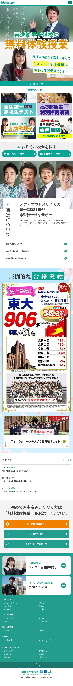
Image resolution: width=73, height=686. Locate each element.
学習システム (43, 606)
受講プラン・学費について (36, 544)
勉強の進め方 (43, 603)
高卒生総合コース (44, 651)
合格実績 (7, 640)
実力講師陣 (7, 609)
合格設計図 (7, 606)
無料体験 (42, 654)
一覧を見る (66, 460)
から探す (19, 154)
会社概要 (24, 674)
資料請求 (7, 657)
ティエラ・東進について (12, 603)
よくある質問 (43, 621)
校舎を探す (42, 618)
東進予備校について (36, 244)
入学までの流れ (9, 618)
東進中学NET (8, 654)
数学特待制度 (8, 651)
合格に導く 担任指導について (36, 258)
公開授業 (42, 631)
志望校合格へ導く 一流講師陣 (36, 251)
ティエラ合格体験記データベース (44, 641)
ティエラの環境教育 (45, 674)
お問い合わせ (43, 657)
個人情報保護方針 (33, 674)
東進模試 (7, 631)
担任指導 (42, 609)
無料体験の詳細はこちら (36, 524)
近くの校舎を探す (36, 534)
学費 (5, 621)
